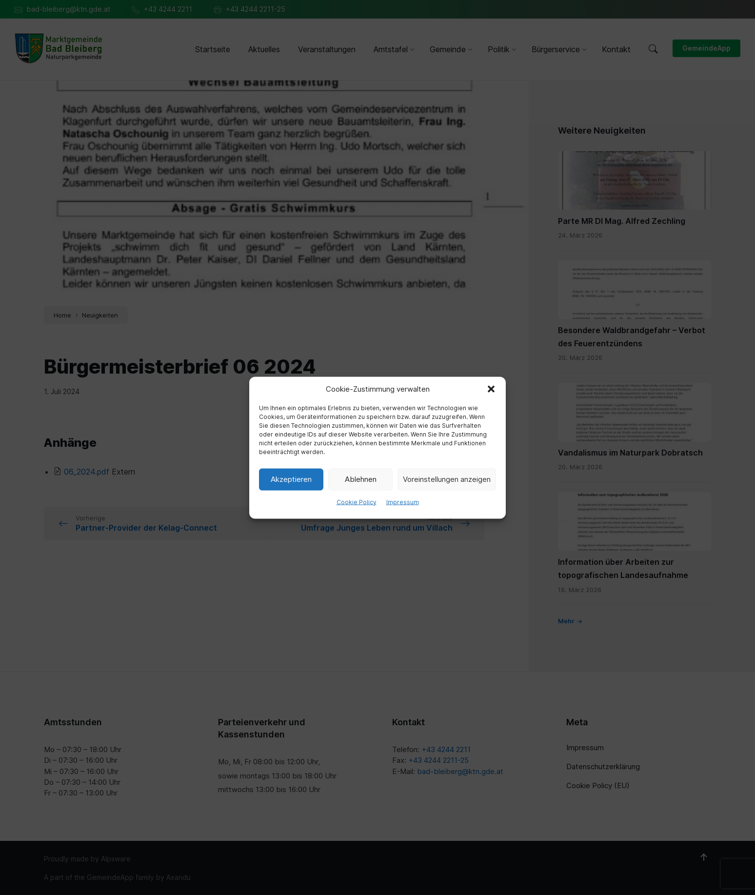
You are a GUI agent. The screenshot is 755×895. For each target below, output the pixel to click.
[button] (491, 389)
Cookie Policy (357, 501)
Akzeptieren (291, 479)
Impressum (402, 501)
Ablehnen (361, 479)
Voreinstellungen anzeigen (447, 479)
